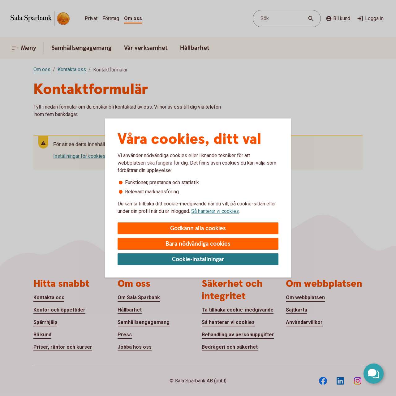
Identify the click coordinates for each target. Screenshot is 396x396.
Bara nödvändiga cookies (198, 244)
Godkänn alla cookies (198, 228)
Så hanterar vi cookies (215, 211)
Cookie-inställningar (198, 259)
